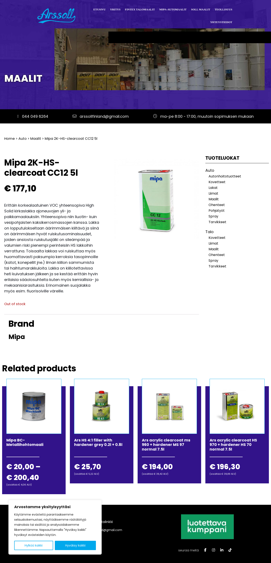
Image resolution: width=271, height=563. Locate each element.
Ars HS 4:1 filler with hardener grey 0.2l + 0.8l (98, 442)
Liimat (213, 193)
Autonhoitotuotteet (225, 176)
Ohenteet (217, 204)
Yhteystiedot (221, 22)
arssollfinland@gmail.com (104, 116)
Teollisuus (223, 9)
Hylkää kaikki (34, 545)
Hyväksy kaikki (75, 545)
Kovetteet (217, 182)
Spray (213, 216)
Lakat (213, 187)
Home (9, 138)
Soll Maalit (200, 9)
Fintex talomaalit (140, 9)
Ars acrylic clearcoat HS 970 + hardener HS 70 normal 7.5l (233, 444)
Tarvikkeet (217, 222)
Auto (22, 138)
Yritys (115, 9)
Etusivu (99, 9)
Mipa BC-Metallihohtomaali (24, 442)
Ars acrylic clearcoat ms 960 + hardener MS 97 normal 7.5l (166, 444)
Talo (209, 231)
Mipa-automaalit (173, 9)
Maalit (23, 78)
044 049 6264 (35, 116)
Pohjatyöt (217, 210)
